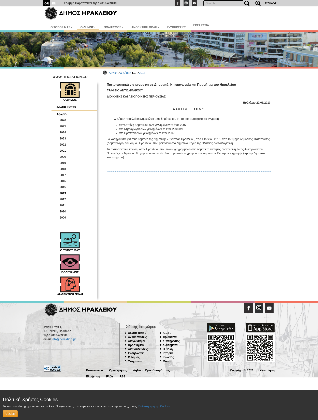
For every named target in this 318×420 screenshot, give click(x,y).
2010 (63, 211)
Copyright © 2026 (241, 370)
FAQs (110, 376)
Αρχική (113, 72)
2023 (63, 138)
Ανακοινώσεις (137, 337)
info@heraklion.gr (64, 339)
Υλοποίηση (267, 370)
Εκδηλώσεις (136, 353)
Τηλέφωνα (170, 337)
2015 (63, 187)
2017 (63, 175)
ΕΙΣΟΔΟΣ (270, 3)
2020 (63, 156)
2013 (142, 72)
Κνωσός (168, 357)
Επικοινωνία (94, 370)
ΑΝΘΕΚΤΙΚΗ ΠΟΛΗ (145, 27)
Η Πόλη (168, 349)
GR (46, 3)
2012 (63, 199)
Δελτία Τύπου (66, 106)
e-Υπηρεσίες (171, 341)
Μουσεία (168, 361)
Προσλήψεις (136, 345)
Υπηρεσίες (135, 361)
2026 (63, 120)
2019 (63, 162)
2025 (63, 126)
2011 (63, 205)
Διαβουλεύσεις (138, 349)
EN (54, 3)
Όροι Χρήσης (118, 370)
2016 (63, 181)
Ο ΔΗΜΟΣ (88, 27)
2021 (63, 150)
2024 (63, 132)
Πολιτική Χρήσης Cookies (154, 406)
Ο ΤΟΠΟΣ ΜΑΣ (61, 27)
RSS (123, 376)
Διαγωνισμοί (136, 341)
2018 (63, 168)
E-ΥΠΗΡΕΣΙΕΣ (176, 27)
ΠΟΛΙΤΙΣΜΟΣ (113, 27)
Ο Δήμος (125, 72)
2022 (63, 144)
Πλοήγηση (93, 376)
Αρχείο (62, 114)
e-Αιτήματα (170, 345)
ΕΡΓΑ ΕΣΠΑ (201, 25)
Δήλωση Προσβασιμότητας (151, 370)
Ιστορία (168, 353)
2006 (63, 217)
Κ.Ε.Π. (167, 332)
